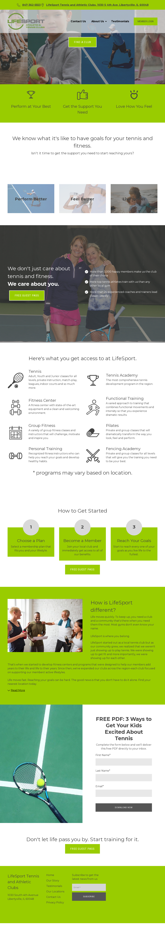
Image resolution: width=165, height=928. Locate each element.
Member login (146, 21)
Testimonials (120, 21)
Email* (100, 786)
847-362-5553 (31, 4)
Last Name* (103, 770)
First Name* (103, 755)
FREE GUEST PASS (27, 295)
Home (50, 875)
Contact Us (78, 21)
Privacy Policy (55, 902)
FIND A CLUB (82, 42)
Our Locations (55, 891)
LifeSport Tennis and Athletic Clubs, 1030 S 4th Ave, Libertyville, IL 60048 (97, 4)
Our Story (52, 880)
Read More (16, 690)
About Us (98, 21)
